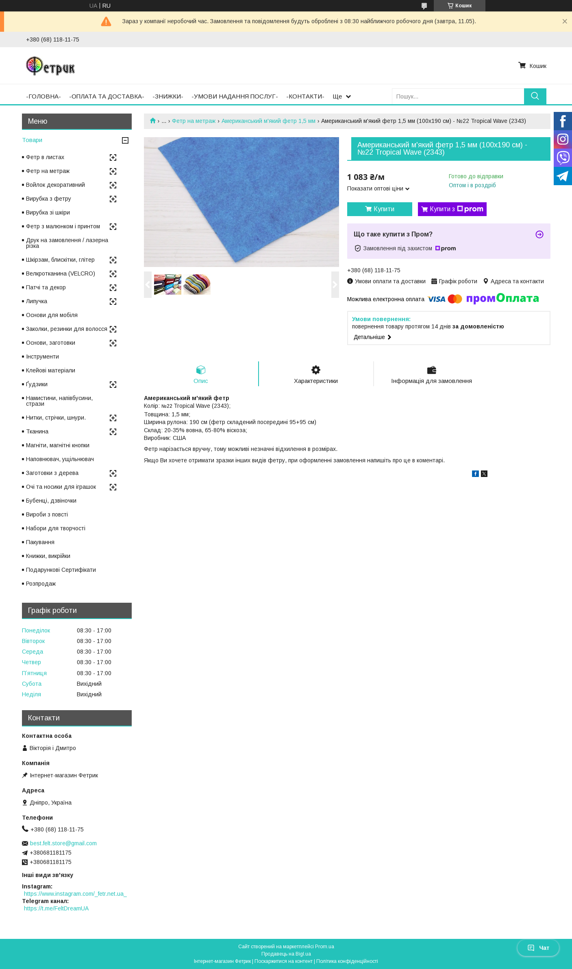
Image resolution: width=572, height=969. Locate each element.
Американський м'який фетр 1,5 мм (268, 121)
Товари (32, 139)
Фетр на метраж (193, 121)
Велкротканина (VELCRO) (60, 273)
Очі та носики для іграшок (61, 486)
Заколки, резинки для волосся (66, 329)
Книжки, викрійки (48, 556)
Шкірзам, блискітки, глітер (60, 259)
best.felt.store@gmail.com (63, 843)
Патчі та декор (46, 287)
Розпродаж (41, 583)
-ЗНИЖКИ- (167, 96)
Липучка (36, 301)
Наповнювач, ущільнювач (60, 459)
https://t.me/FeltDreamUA (56, 908)
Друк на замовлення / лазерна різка (67, 243)
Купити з (456, 209)
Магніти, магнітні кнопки (57, 445)
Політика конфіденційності (347, 961)
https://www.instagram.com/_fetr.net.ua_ (75, 893)
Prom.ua (324, 946)
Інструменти (42, 356)
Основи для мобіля (52, 315)
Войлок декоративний (55, 185)
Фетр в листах (45, 157)
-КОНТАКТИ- (305, 96)
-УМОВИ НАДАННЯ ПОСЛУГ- (234, 96)
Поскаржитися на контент (283, 961)
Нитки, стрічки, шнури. (56, 417)
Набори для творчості (55, 528)
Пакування (40, 542)
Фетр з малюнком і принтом (63, 226)
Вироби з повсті (47, 514)
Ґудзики (37, 384)
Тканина (37, 431)
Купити (384, 209)
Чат (538, 948)
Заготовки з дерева (52, 473)
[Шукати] (535, 96)
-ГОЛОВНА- (43, 96)
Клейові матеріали (50, 370)
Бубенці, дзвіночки (51, 500)
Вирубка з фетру (48, 198)
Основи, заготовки (50, 342)
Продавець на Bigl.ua (286, 954)
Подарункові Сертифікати (61, 570)
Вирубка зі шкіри (48, 212)
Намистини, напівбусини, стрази (59, 401)
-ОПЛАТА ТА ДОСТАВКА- (106, 96)
